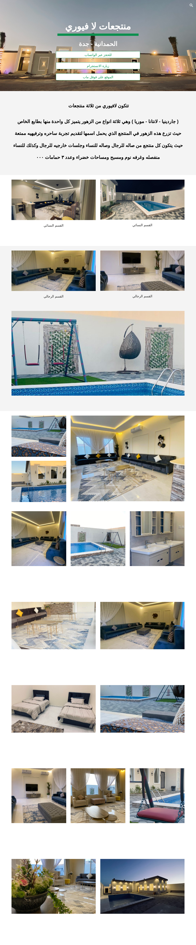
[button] (191, 5)
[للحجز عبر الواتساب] (98, 54)
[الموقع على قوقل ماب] (98, 76)
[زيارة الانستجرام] (98, 65)
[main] (98, 31)
